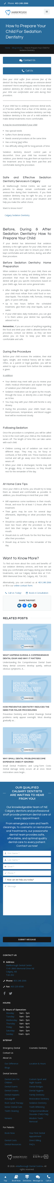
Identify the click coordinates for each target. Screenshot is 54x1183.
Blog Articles (17, 48)
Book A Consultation (37, 593)
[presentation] (27, 928)
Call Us (27, 70)
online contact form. (23, 585)
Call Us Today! (13, 593)
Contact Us (27, 60)
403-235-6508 (17, 986)
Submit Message (27, 939)
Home (7, 48)
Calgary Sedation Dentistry (17, 215)
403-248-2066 (21, 3)
